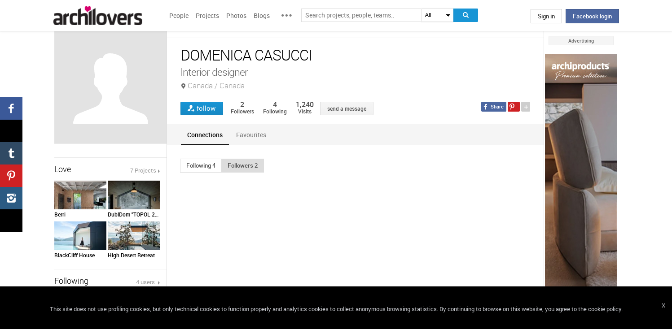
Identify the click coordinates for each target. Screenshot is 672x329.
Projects (207, 15)
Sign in (546, 16)
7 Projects (143, 170)
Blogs (262, 15)
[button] (201, 165)
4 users (146, 282)
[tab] (204, 134)
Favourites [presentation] (251, 134)
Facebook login (592, 16)
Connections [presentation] (205, 134)
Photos (236, 15)
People (179, 15)
